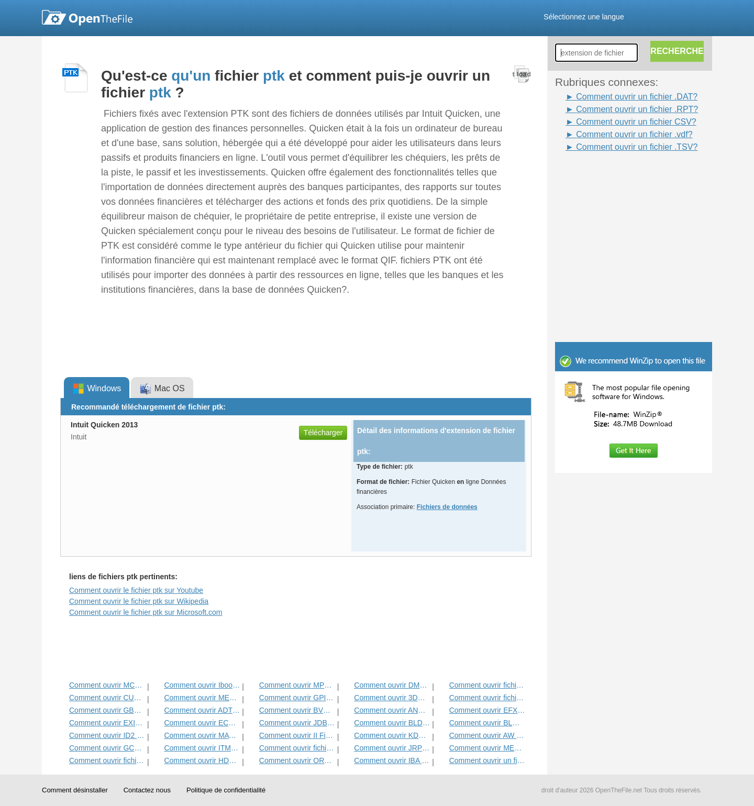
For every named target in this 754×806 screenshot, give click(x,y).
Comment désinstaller (75, 790)
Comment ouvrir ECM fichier (202, 723)
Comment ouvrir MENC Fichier (487, 748)
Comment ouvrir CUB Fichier (107, 697)
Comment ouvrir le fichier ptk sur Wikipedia (138, 601)
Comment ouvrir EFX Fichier (487, 710)
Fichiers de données (447, 507)
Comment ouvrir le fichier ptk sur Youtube (136, 590)
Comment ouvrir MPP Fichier (297, 685)
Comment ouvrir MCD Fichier (107, 685)
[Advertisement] (618, 177)
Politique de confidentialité (225, 790)
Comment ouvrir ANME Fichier (392, 710)
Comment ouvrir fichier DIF (487, 697)
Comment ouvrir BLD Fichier (392, 723)
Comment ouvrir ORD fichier (297, 760)
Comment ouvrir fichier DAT (297, 748)
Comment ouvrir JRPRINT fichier (392, 748)
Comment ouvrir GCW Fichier (107, 748)
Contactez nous (147, 790)
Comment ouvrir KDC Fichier (392, 735)
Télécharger (323, 432)
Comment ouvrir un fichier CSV (487, 760)
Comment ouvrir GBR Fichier (107, 710)
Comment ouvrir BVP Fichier (297, 710)
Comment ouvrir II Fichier (297, 735)
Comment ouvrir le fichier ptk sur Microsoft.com (146, 612)
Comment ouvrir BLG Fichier (487, 723)
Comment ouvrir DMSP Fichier (392, 685)
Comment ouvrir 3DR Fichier (392, 697)
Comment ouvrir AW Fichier (487, 735)
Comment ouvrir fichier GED (107, 760)
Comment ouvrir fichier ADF (487, 685)
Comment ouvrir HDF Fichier (202, 760)
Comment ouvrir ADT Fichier (202, 710)
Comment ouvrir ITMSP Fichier (202, 748)
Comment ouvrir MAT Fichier (202, 735)
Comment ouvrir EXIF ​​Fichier (107, 723)
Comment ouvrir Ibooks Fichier (202, 685)
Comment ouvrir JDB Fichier (297, 723)
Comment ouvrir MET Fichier (202, 697)
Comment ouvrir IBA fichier (392, 760)
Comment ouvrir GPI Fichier (297, 697)
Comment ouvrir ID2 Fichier (107, 735)
